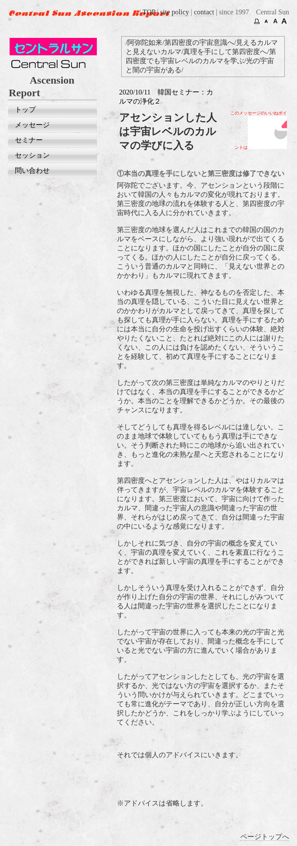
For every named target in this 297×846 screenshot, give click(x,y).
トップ (25, 109)
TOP (149, 12)
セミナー (29, 140)
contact (204, 12)
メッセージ (32, 124)
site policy (174, 12)
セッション (32, 155)
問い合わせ (32, 170)
